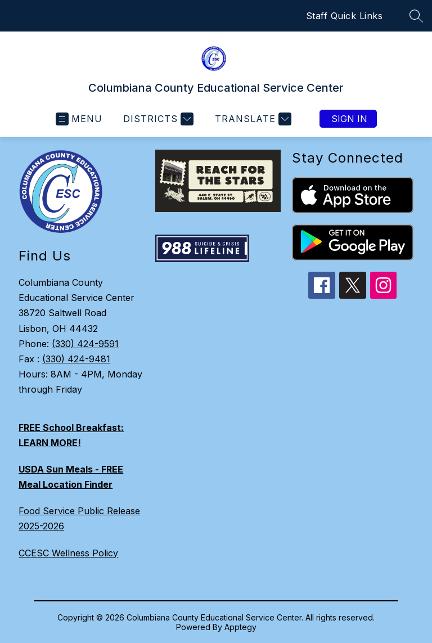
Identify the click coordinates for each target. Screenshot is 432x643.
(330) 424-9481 (76, 359)
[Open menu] (79, 119)
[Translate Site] (251, 119)
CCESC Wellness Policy (68, 553)
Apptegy (240, 627)
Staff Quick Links (344, 15)
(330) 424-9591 (85, 343)
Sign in (349, 118)
